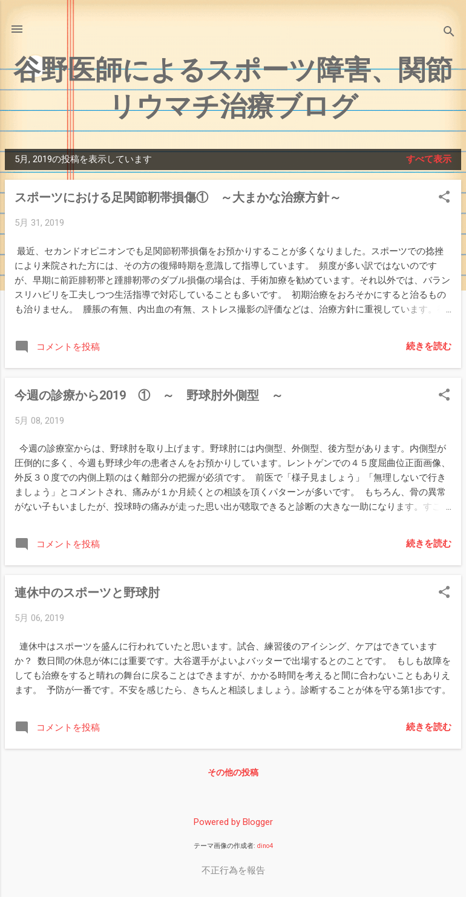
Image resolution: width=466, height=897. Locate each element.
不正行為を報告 (233, 870)
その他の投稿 (233, 772)
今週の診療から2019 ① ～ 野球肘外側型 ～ (149, 395)
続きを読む (428, 346)
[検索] (449, 33)
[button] (444, 197)
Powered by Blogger (233, 821)
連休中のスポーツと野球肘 (87, 592)
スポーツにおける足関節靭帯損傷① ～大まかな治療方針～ (178, 197)
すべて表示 (428, 159)
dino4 (265, 846)
